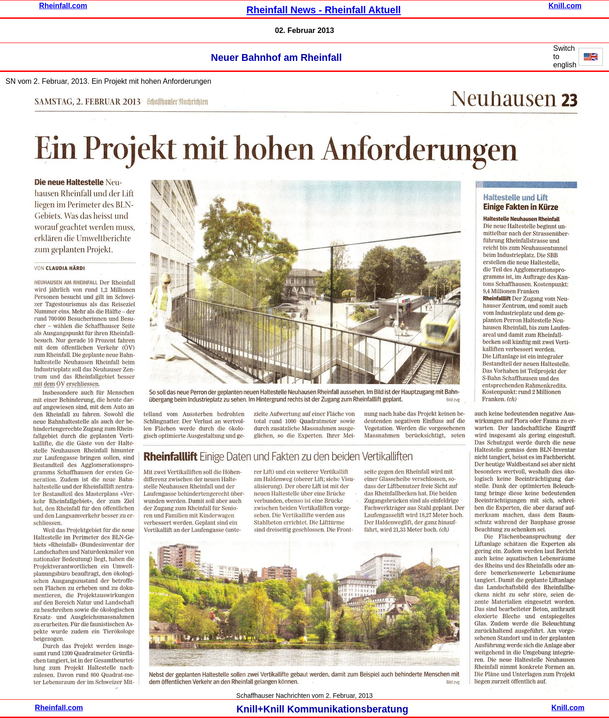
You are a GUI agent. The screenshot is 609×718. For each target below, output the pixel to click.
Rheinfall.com (63, 6)
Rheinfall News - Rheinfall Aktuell (324, 10)
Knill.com (565, 6)
